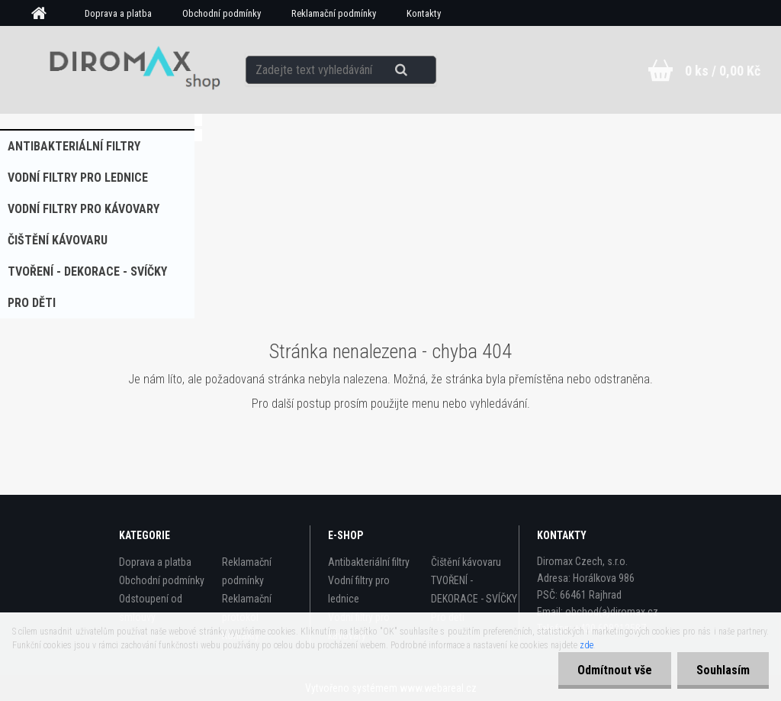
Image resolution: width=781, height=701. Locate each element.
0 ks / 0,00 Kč (722, 71)
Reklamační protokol (247, 608)
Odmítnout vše (614, 670)
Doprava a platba (118, 13)
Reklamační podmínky (333, 13)
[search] (420, 70)
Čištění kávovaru (58, 240)
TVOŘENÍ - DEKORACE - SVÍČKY (87, 271)
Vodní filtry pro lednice (78, 177)
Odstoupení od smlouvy (150, 608)
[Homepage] (44, 14)
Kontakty (424, 13)
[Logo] (129, 69)
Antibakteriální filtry (74, 146)
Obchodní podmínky (221, 13)
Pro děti (32, 303)
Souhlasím (723, 670)
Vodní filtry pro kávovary (83, 209)
